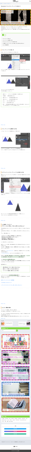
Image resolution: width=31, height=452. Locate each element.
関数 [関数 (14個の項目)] (11, 421)
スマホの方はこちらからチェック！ (6, 282)
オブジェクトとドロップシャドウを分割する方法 (10, 41)
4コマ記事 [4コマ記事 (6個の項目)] (3, 418)
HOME (15, 446)
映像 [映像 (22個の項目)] (9, 421)
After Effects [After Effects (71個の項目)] (6, 418)
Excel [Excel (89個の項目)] (9, 418)
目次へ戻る (3, 124)
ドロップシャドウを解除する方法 (7, 40)
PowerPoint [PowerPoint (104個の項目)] (19, 418)
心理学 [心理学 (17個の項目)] (7, 421)
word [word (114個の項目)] (26, 418)
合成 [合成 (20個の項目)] (5, 421)
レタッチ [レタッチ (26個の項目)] (3, 421)
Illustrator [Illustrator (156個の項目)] (12, 418)
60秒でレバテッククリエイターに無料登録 (7, 280)
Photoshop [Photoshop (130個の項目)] (16, 418)
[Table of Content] (5, 36)
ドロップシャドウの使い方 (6, 38)
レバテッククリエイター (9, 250)
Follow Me (15, 428)
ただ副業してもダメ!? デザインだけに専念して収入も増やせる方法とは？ (13, 43)
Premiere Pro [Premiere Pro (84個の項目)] (23, 418)
